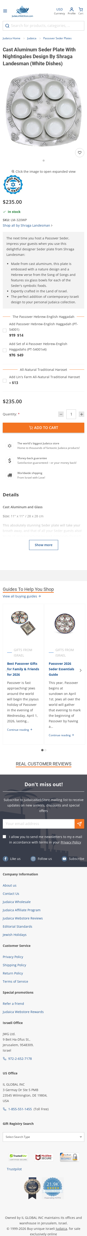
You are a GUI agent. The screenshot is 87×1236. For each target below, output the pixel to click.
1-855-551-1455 (20, 1109)
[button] (43, 109)
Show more (43, 545)
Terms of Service (15, 981)
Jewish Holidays (15, 934)
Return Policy (13, 973)
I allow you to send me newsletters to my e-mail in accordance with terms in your (45, 839)
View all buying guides (22, 596)
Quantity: (11, 414)
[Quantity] (71, 414)
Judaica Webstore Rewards (23, 1012)
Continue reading (20, 730)
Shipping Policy (14, 965)
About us (9, 885)
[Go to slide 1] (44, 161)
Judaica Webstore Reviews (23, 918)
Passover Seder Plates (57, 38)
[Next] (80, 670)
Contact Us (11, 893)
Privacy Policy (71, 842)
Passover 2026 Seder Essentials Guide (61, 669)
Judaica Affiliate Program (22, 910)
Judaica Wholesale (17, 902)
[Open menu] (5, 11)
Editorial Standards (17, 926)
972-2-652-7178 (20, 1058)
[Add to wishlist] (79, 152)
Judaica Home (11, 38)
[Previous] (6, 670)
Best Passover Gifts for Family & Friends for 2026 (23, 669)
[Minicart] (80, 11)
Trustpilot (14, 1169)
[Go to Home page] (22, 11)
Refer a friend (13, 1003)
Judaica (31, 38)
